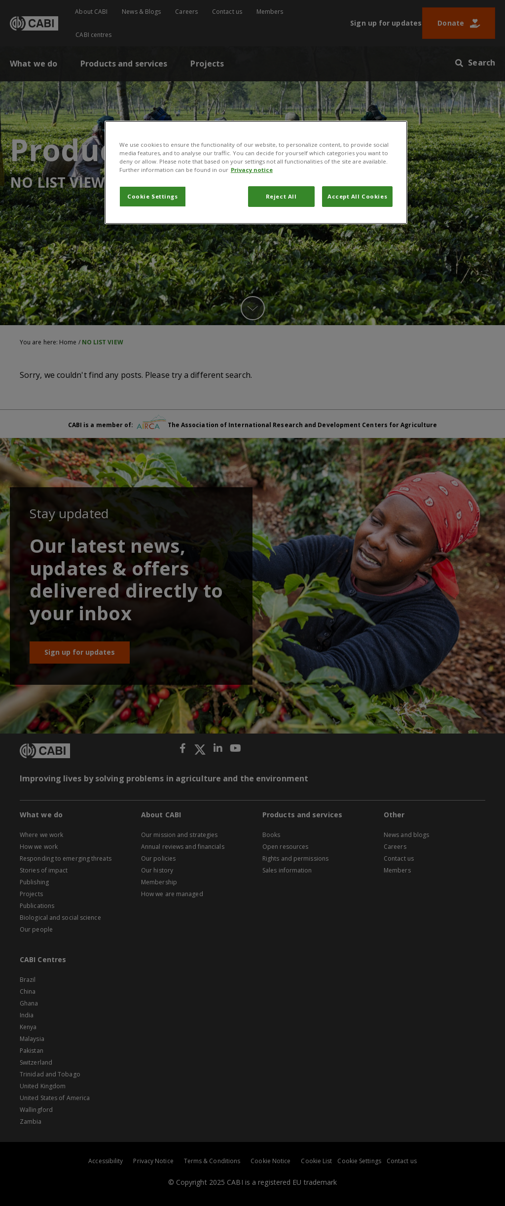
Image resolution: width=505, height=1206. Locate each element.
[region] (256, 172)
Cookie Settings (152, 196)
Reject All (281, 196)
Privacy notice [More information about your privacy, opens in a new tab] (252, 169)
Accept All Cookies (357, 196)
